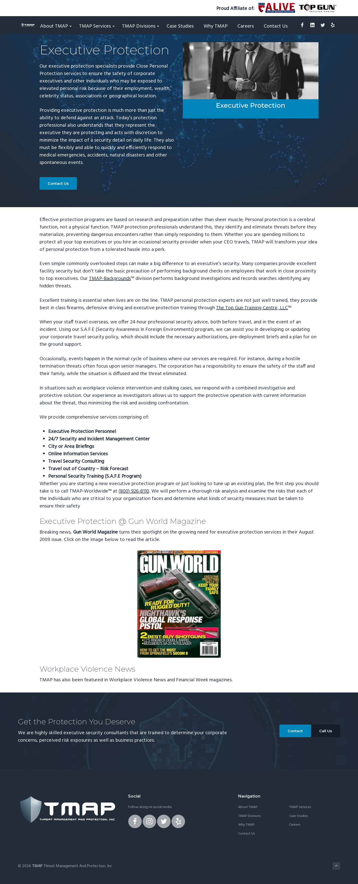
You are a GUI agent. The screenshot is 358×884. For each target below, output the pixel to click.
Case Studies (298, 816)
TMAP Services (300, 807)
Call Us (325, 731)
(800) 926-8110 (134, 491)
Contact (295, 731)
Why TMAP (246, 825)
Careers (294, 825)
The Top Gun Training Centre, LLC (252, 308)
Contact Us (58, 183)
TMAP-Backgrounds (110, 279)
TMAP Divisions (249, 816)
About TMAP (248, 807)
